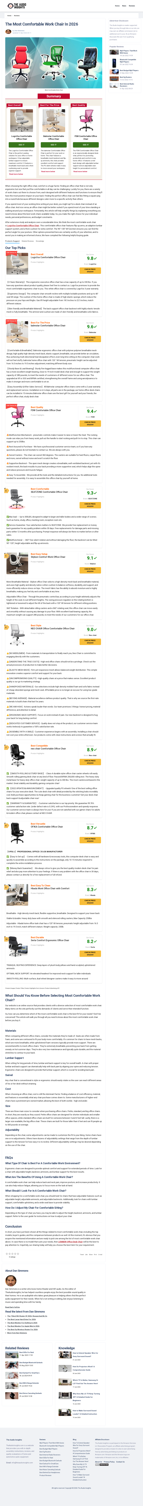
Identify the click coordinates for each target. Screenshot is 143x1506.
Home (117, 6)
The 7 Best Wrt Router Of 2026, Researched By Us (27, 1307)
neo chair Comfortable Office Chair (48, 750)
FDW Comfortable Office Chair (86, 137)
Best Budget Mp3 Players (129, 70)
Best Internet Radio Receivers (50, 1446)
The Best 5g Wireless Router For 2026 (22, 1321)
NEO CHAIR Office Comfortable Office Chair (53, 630)
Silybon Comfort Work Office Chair (48, 558)
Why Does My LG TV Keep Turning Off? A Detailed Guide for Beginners (86, 1388)
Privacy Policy (109, 1453)
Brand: (86, 264)
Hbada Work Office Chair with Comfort (50, 891)
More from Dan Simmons (17, 1324)
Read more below (16, 174)
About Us (98, 1453)
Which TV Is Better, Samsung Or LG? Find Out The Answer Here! (80, 1450)
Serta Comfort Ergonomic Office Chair (50, 943)
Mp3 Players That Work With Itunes (52, 1434)
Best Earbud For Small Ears (29, 1364)
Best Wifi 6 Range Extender (29, 1374)
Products (12, 241)
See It (22, 145)
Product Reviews (45, 1466)
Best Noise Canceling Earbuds (30, 1384)
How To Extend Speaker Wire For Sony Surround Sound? (81, 1436)
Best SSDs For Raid (26, 1343)
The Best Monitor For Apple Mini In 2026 (23, 1317)
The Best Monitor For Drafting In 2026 (22, 1314)
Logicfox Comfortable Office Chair (21, 137)
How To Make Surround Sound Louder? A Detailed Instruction (81, 1468)
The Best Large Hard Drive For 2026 (21, 1310)
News (124, 6)
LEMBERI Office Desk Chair (70, 1245)
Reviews (132, 6)
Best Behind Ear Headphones (50, 1463)
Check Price (90, 270)
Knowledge (40, 241)
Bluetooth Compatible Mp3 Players (52, 1437)
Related (28, 241)
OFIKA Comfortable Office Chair (47, 829)
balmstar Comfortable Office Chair (53, 137)
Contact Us (120, 1453)
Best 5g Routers (126, 77)
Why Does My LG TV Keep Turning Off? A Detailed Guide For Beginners (80, 1459)
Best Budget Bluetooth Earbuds (31, 1354)
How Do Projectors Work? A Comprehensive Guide (81, 1443)
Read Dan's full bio (29, 1298)
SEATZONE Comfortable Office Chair (49, 493)
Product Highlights (37, 262)
